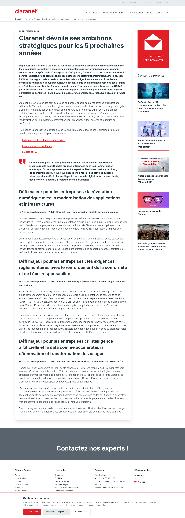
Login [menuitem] (159, 3)
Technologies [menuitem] (136, 13)
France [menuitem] (124, 3)
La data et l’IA (29, 152)
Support (98, 484)
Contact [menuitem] (166, 3)
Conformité (21, 491)
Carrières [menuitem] (151, 3)
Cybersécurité (22, 484)
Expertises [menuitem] (93, 13)
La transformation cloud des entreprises (43, 140)
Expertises (19, 475)
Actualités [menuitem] (163, 13)
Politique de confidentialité (66, 487)
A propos (59, 475)
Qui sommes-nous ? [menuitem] (137, 3)
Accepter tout (32, 512)
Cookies (58, 478)
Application (21, 478)
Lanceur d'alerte (62, 481)
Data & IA (20, 487)
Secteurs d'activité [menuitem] (115, 13)
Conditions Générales (64, 491)
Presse (28, 19)
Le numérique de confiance (37, 146)
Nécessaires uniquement (56, 512)
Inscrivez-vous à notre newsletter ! (110, 487)
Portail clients (100, 475)
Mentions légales (62, 484)
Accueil (18, 19)
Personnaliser (81, 512)
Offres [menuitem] (149, 13)
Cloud (18, 481)
